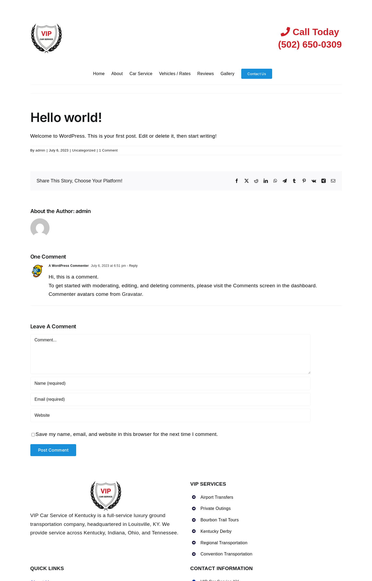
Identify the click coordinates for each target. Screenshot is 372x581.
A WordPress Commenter (69, 266)
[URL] (170, 415)
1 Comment (108, 150)
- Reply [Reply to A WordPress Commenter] (132, 266)
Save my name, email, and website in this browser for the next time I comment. (127, 434)
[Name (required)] (170, 383)
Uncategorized (84, 150)
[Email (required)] (170, 399)
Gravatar (132, 294)
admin (40, 150)
